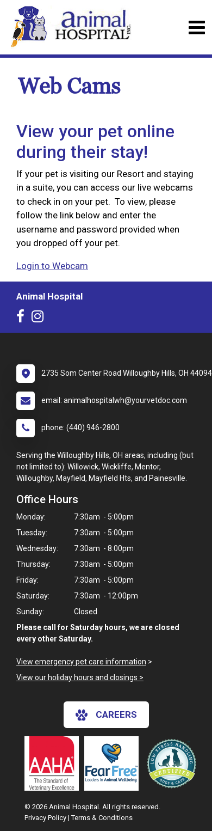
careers (106, 715)
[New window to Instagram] (40, 318)
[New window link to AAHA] (54, 763)
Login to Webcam (52, 265)
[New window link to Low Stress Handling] (174, 763)
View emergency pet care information (81, 661)
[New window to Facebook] (23, 318)
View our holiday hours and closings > (80, 677)
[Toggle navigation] (196, 27)
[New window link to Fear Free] (114, 763)
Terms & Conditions (102, 818)
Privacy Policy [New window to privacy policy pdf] (45, 818)
